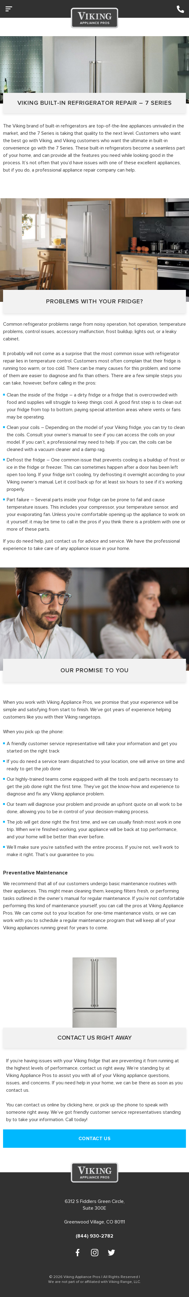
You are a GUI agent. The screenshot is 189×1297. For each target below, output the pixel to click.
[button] (10, 10)
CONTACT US (94, 1139)
